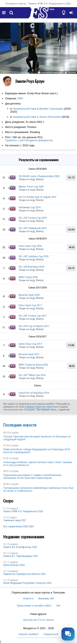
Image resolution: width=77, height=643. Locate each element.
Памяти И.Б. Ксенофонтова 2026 (20, 547)
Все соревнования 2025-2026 (18, 526)
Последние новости (19, 425)
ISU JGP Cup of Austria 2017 (34, 326)
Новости (28, 598)
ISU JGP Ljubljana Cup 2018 (33, 256)
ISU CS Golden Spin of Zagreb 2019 (37, 196)
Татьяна (72, 72)
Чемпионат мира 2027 (14, 520)
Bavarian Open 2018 (29, 294)
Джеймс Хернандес (51, 108)
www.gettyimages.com (52, 72)
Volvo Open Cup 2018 (30, 245)
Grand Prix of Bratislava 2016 (34, 392)
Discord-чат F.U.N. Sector (38, 619)
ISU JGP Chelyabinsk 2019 (32, 228)
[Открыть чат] (68, 634)
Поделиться (51, 634)
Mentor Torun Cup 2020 (31, 186)
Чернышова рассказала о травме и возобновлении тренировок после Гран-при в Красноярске (32, 476)
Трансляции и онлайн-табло (34, 605)
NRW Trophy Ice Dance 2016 (33, 364)
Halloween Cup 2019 (29, 207)
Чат (58, 605)
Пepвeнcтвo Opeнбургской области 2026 (24, 574)
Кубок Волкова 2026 (14, 565)
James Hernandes (50, 116)
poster (15, 432)
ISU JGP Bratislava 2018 (31, 266)
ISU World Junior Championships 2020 (39, 176)
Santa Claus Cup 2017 (30, 343)
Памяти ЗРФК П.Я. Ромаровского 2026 (49, 3)
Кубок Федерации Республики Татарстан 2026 (27, 583)
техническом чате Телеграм (19, 409)
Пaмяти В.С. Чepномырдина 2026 (20, 556)
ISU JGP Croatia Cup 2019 (32, 217)
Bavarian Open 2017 (29, 354)
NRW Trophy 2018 (28, 277)
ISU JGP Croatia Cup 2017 (32, 315)
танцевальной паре (24, 108)
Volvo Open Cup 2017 (30, 305)
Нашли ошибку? (29, 634)
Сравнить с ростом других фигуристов (28, 140)
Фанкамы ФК (46, 598)
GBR (20, 98)
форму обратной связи (39, 406)
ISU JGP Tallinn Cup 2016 (32, 375)
